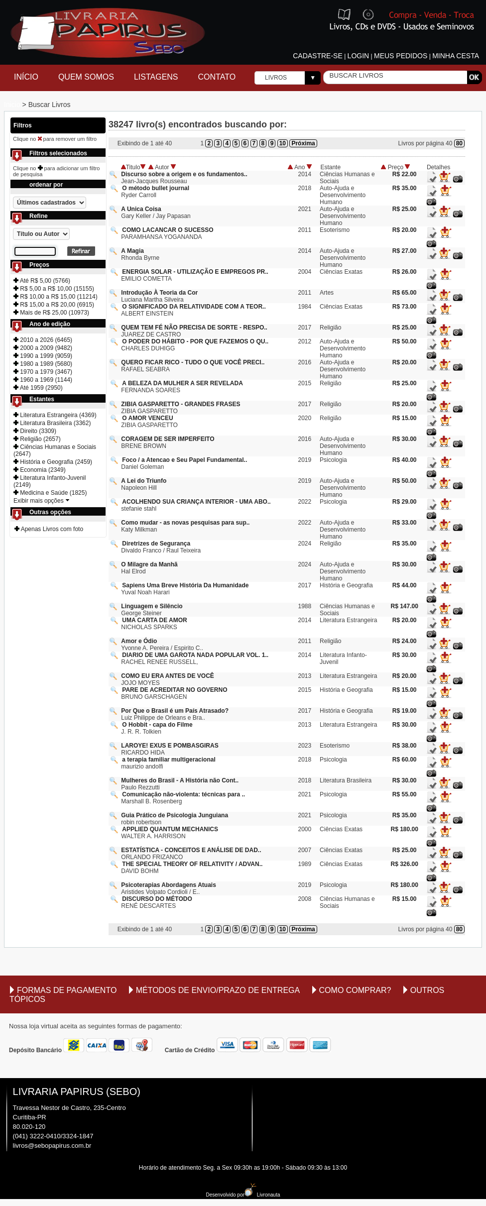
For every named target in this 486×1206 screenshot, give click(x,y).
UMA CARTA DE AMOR (154, 620)
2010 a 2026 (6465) (42, 339)
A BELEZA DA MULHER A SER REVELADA (182, 383)
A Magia (132, 250)
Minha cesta (455, 56)
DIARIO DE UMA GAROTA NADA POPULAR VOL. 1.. (195, 655)
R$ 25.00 (404, 209)
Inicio (13, 105)
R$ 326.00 (404, 864)
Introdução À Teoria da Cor (159, 292)
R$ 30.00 (404, 439)
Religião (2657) (37, 439)
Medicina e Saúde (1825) (50, 492)
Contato (217, 77)
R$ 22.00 (404, 174)
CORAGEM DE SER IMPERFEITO (167, 439)
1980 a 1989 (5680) (42, 363)
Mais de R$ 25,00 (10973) (51, 312)
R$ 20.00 (404, 229)
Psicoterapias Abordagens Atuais (168, 884)
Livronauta (262, 1195)
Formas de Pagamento (67, 990)
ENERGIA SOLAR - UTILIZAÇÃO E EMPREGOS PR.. (195, 271)
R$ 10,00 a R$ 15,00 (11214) (55, 296)
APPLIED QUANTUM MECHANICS (170, 829)
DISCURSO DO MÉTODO (157, 898)
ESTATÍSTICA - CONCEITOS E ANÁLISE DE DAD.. (191, 850)
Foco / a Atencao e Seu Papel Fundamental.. (184, 459)
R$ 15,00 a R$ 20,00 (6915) (53, 304)
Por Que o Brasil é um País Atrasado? (175, 710)
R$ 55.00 (404, 794)
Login (358, 56)
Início (26, 77)
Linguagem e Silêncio (151, 606)
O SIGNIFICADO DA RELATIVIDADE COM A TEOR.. (193, 306)
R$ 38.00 (404, 745)
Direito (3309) (34, 431)
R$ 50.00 (404, 341)
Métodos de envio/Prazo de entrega (218, 990)
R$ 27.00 (404, 250)
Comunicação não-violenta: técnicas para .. (183, 794)
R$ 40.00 (404, 459)
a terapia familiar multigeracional (168, 759)
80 (459, 143)
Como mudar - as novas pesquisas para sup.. (185, 522)
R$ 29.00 (404, 501)
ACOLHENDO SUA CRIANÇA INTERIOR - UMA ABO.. (196, 501)
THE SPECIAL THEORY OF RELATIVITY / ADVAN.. (192, 864)
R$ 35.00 (404, 188)
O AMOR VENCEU (147, 418)
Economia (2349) (39, 469)
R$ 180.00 (404, 829)
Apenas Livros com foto (48, 529)
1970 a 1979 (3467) (42, 371)
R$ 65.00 (404, 292)
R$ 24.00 (404, 641)
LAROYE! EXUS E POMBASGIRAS (169, 745)
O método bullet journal (155, 188)
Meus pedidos (400, 56)
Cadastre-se (318, 56)
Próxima (303, 143)
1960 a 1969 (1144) (42, 379)
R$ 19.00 (404, 710)
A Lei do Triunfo (143, 480)
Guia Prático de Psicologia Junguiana (174, 815)
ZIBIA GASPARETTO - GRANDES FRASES (180, 404)
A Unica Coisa (141, 209)
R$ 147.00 (404, 606)
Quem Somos (86, 77)
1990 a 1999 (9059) (42, 355)
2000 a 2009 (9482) (42, 347)
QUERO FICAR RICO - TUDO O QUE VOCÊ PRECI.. (192, 362)
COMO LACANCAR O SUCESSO (167, 229)
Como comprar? (355, 990)
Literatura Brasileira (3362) (52, 423)
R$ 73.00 (404, 306)
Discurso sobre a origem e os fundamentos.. (184, 174)
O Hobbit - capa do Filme (157, 724)
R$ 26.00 (404, 271)
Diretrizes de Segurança (156, 543)
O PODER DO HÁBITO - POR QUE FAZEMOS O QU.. (195, 341)
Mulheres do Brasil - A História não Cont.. (180, 780)
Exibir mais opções (41, 500)
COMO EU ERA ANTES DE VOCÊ (167, 675)
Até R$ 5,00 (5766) (41, 280)
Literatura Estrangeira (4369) (55, 415)
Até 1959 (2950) (38, 387)
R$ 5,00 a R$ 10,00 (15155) (53, 288)
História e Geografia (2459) (52, 461)
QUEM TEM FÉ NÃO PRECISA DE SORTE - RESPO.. (194, 327)
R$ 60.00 (404, 759)
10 (282, 143)
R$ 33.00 (404, 522)
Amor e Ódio (139, 641)
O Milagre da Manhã (149, 564)
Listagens (156, 77)
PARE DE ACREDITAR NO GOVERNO (174, 689)
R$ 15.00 (404, 418)
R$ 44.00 (404, 585)
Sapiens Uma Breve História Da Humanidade (185, 585)
